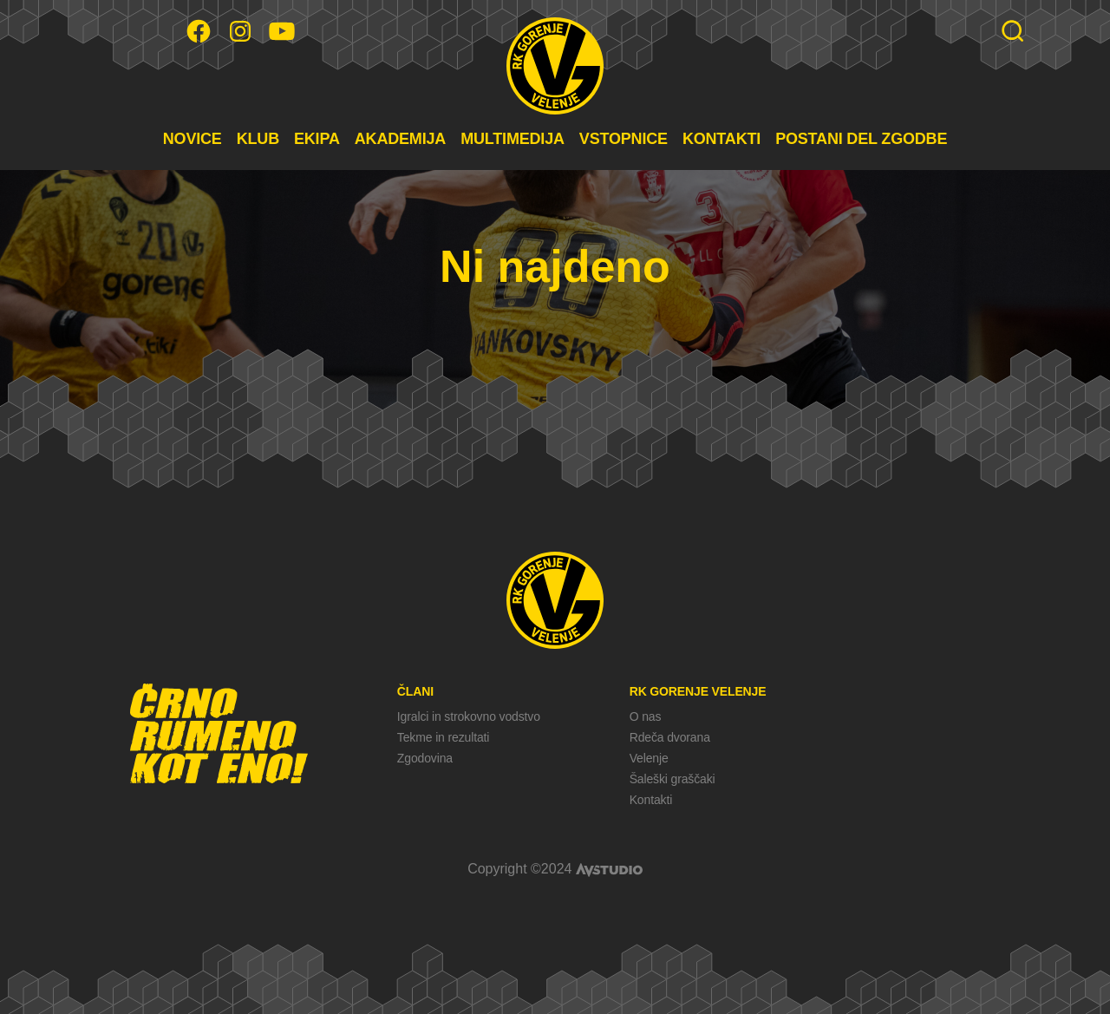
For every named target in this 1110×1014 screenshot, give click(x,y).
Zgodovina (425, 758)
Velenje (649, 758)
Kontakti (651, 800)
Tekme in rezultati (443, 737)
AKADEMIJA (400, 138)
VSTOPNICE (623, 138)
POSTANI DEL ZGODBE (861, 138)
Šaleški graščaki (672, 779)
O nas (646, 716)
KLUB (258, 138)
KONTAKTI (721, 138)
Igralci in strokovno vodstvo (468, 716)
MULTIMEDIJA (512, 138)
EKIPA (317, 138)
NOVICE (192, 138)
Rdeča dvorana (670, 737)
